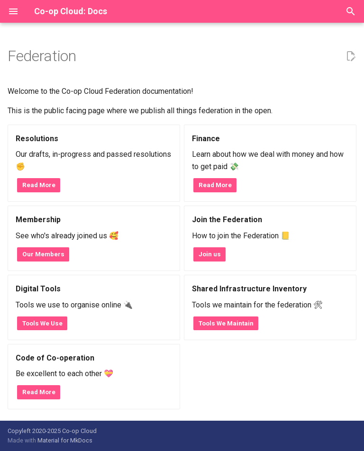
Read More (38, 185)
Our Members (43, 254)
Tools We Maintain (226, 323)
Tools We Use (42, 323)
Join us (210, 254)
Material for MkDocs (64, 440)
